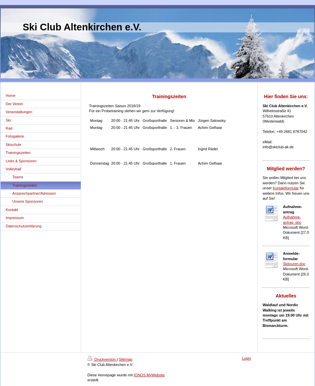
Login (246, 358)
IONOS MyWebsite (149, 375)
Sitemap (125, 359)
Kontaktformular (286, 188)
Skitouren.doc (294, 264)
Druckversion (102, 359)
